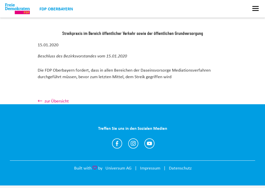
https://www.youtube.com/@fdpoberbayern (149, 143)
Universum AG (118, 168)
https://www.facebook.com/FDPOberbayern (117, 143)
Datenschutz (180, 168)
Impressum (150, 168)
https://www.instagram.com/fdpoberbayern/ (133, 143)
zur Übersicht (57, 101)
